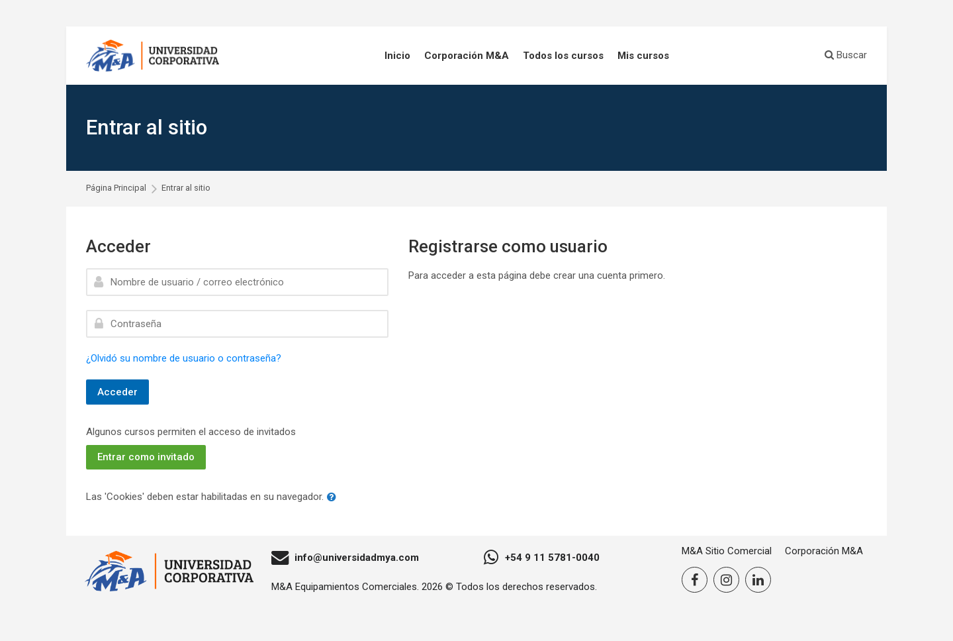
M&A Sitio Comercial (727, 551)
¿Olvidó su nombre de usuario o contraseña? (183, 358)
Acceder (117, 392)
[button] (334, 497)
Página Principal (116, 188)
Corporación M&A (824, 551)
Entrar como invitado (146, 457)
